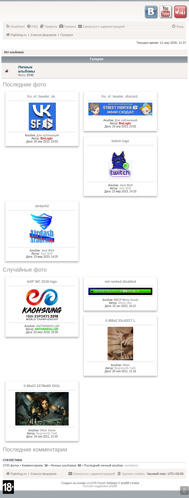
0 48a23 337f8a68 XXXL (42, 386)
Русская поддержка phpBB (100, 486)
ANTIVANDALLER (47, 326)
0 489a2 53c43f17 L (120, 321)
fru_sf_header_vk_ (42, 96)
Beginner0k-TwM (125, 368)
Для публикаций (47, 135)
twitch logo (120, 141)
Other (126, 365)
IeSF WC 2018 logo (42, 282)
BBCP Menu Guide (126, 299)
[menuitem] (15, 26)
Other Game (48, 430)
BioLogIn (47, 138)
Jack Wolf (126, 185)
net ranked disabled (120, 282)
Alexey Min (125, 302)
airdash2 (42, 206)
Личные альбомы (26, 69)
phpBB (90, 483)
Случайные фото (25, 270)
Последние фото (24, 84)
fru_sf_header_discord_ (120, 96)
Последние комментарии (35, 449)
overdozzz (131, 465)
